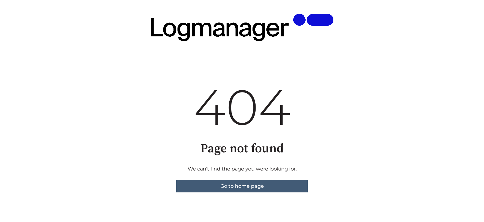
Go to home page (242, 186)
